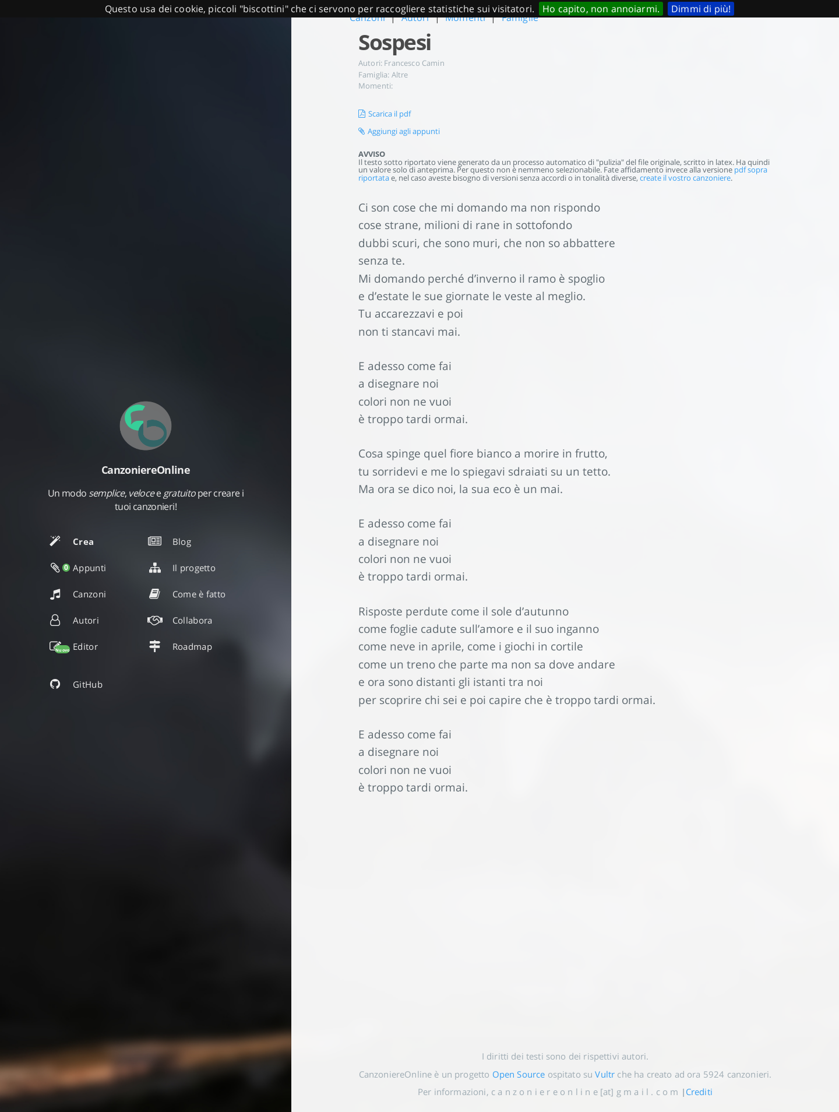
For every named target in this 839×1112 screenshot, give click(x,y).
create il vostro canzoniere (685, 178)
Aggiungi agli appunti (399, 131)
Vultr (605, 1074)
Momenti (465, 17)
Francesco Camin (414, 63)
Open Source (518, 1074)
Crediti (699, 1091)
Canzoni (367, 17)
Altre (400, 74)
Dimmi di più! (701, 8)
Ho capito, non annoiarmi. (601, 8)
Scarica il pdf (384, 113)
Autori (415, 17)
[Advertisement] (565, 913)
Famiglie (520, 17)
